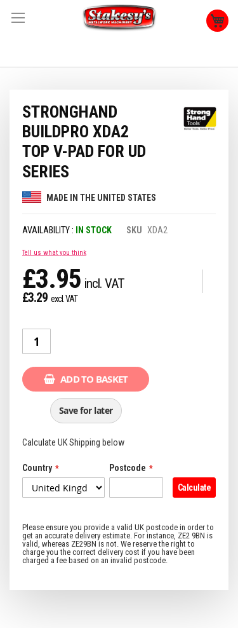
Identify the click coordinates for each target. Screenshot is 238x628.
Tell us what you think (54, 253)
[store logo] (119, 18)
